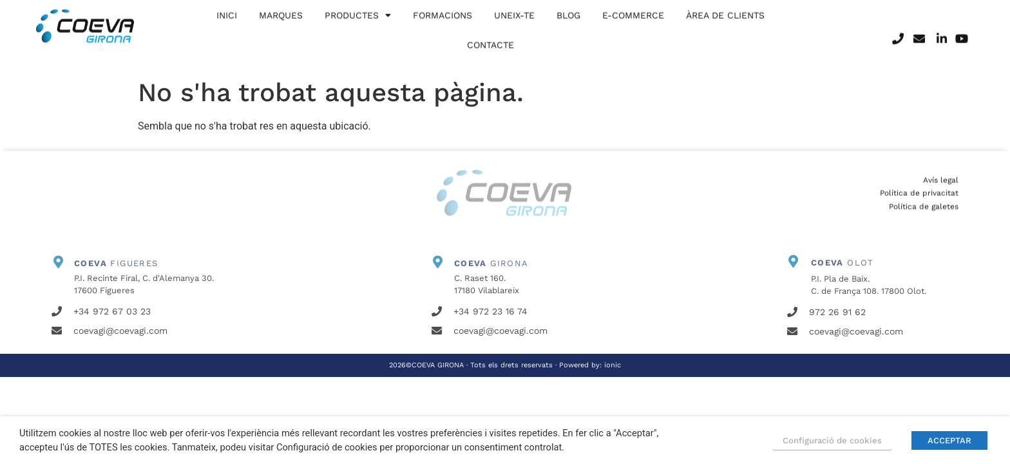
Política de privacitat (919, 202)
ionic (612, 365)
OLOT (842, 262)
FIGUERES (116, 263)
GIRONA (491, 263)
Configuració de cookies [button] (832, 440)
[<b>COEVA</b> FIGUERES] (58, 262)
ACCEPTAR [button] (949, 440)
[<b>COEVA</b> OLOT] (793, 261)
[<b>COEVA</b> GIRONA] (438, 262)
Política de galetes (923, 215)
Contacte (490, 38)
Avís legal (940, 189)
